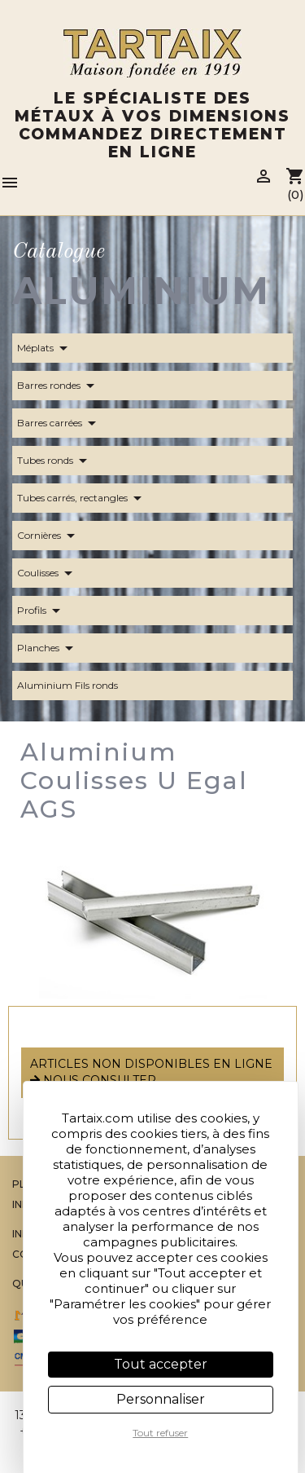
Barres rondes (58, 385)
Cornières (49, 535)
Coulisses (47, 573)
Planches (48, 648)
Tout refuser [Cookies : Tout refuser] (160, 1433)
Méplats (45, 348)
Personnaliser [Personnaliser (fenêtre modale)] (160, 1399)
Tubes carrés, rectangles (82, 498)
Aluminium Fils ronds (77, 685)
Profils (41, 610)
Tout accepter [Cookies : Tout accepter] (160, 1364)
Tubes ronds (55, 460)
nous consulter (93, 1080)
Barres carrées (59, 423)
